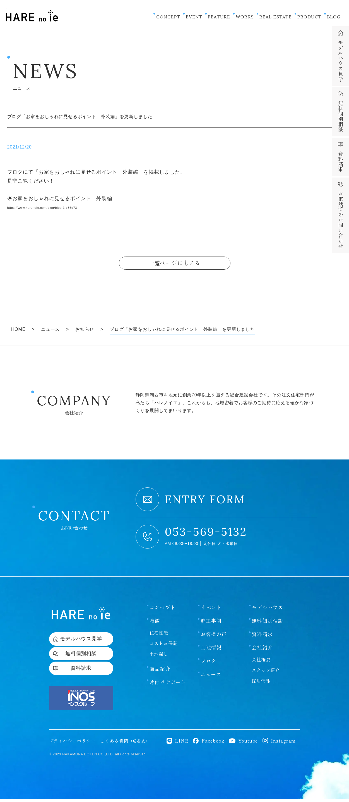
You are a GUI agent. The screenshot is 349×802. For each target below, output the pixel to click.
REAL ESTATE (275, 17)
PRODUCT (309, 17)
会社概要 (261, 661)
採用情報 (261, 682)
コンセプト (163, 608)
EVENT (194, 17)
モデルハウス (267, 608)
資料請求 (262, 635)
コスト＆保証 (164, 644)
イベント (211, 608)
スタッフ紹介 (266, 671)
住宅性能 (159, 634)
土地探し (159, 655)
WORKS (245, 17)
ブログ (208, 662)
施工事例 (211, 622)
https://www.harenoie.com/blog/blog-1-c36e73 (63, 207)
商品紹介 (160, 670)
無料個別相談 (267, 622)
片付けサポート (168, 683)
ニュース (211, 675)
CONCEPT (168, 17)
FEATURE (219, 17)
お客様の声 (214, 635)
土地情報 (211, 649)
